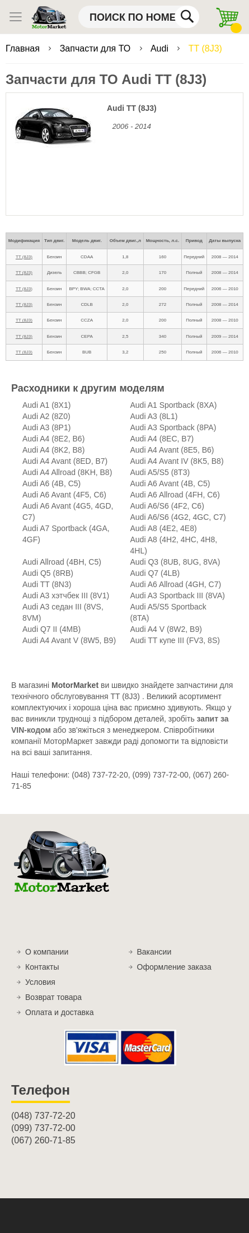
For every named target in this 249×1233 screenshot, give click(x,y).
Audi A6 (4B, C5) (51, 483)
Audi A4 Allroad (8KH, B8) (67, 472)
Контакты (42, 966)
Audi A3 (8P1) (46, 427)
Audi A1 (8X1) (46, 405)
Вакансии (154, 951)
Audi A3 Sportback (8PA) (173, 427)
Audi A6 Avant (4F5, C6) (64, 494)
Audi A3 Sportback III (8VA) (177, 595)
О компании (46, 951)
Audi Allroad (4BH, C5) (61, 561)
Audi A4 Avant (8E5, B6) (172, 449)
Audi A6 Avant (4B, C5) (170, 483)
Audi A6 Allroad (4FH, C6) (175, 494)
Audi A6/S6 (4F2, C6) (167, 505)
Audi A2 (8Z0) (46, 416)
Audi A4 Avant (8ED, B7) (64, 461)
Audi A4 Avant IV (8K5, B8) (177, 461)
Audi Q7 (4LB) (155, 573)
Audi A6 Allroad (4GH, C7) (176, 584)
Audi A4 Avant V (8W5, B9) (69, 640)
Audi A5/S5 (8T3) (160, 472)
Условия (40, 982)
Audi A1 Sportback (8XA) (173, 405)
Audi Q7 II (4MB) (51, 629)
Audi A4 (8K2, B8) (53, 449)
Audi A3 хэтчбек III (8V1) (65, 595)
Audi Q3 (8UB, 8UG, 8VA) (175, 561)
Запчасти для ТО (96, 48)
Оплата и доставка (59, 1012)
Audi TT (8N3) (46, 584)
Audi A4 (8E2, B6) (53, 438)
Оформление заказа (174, 966)
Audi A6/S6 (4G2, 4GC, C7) (178, 517)
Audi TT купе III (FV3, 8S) (175, 640)
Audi (161, 48)
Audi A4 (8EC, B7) (162, 438)
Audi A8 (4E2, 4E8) (163, 528)
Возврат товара (53, 997)
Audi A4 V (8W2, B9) (166, 629)
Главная (24, 48)
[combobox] (138, 17)
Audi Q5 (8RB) (47, 573)
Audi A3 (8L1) (154, 416)
